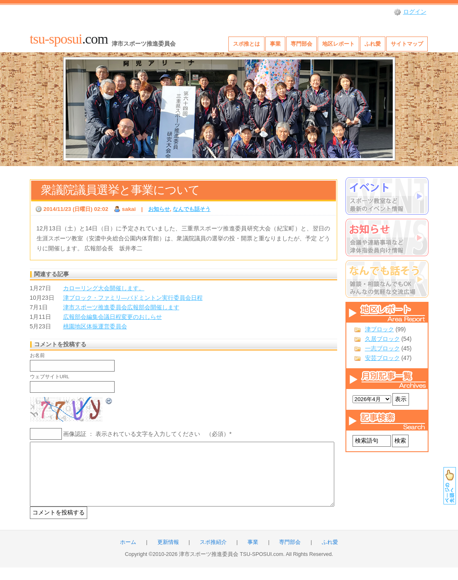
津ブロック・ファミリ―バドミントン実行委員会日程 (133, 297)
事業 (275, 44)
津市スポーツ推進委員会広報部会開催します (121, 307)
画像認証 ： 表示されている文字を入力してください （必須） (146, 434)
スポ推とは (246, 44)
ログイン (414, 11)
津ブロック (379, 329)
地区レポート (338, 44)
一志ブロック (382, 348)
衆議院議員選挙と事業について (120, 190)
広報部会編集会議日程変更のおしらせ (112, 316)
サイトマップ (407, 44)
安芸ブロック (382, 358)
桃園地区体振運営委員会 (95, 326)
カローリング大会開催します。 (104, 288)
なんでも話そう (192, 209)
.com (69, 38)
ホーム (128, 555)
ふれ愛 (373, 44)
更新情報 (168, 555)
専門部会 (301, 44)
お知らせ (159, 209)
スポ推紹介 (213, 555)
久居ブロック (382, 338)
